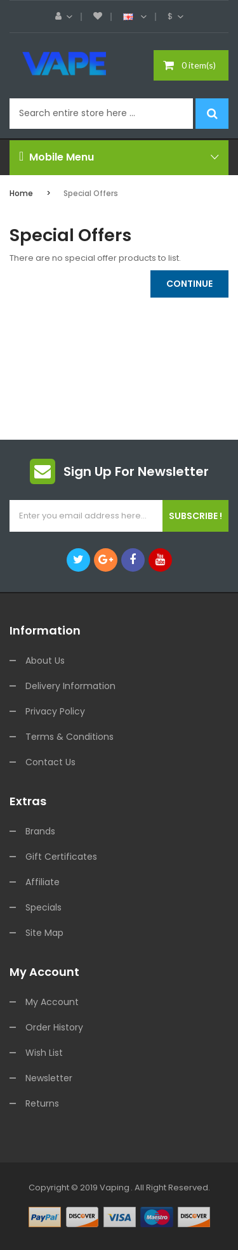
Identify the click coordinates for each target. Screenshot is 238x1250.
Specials (43, 907)
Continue (189, 283)
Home (21, 193)
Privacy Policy (55, 711)
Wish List (44, 1052)
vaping (114, 1187)
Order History (54, 1027)
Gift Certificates (61, 856)
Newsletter (48, 1078)
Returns (42, 1103)
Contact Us (50, 762)
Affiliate (42, 882)
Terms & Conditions (69, 736)
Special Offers (90, 193)
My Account (52, 1002)
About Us (45, 660)
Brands (40, 831)
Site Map (44, 932)
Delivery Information (70, 686)
